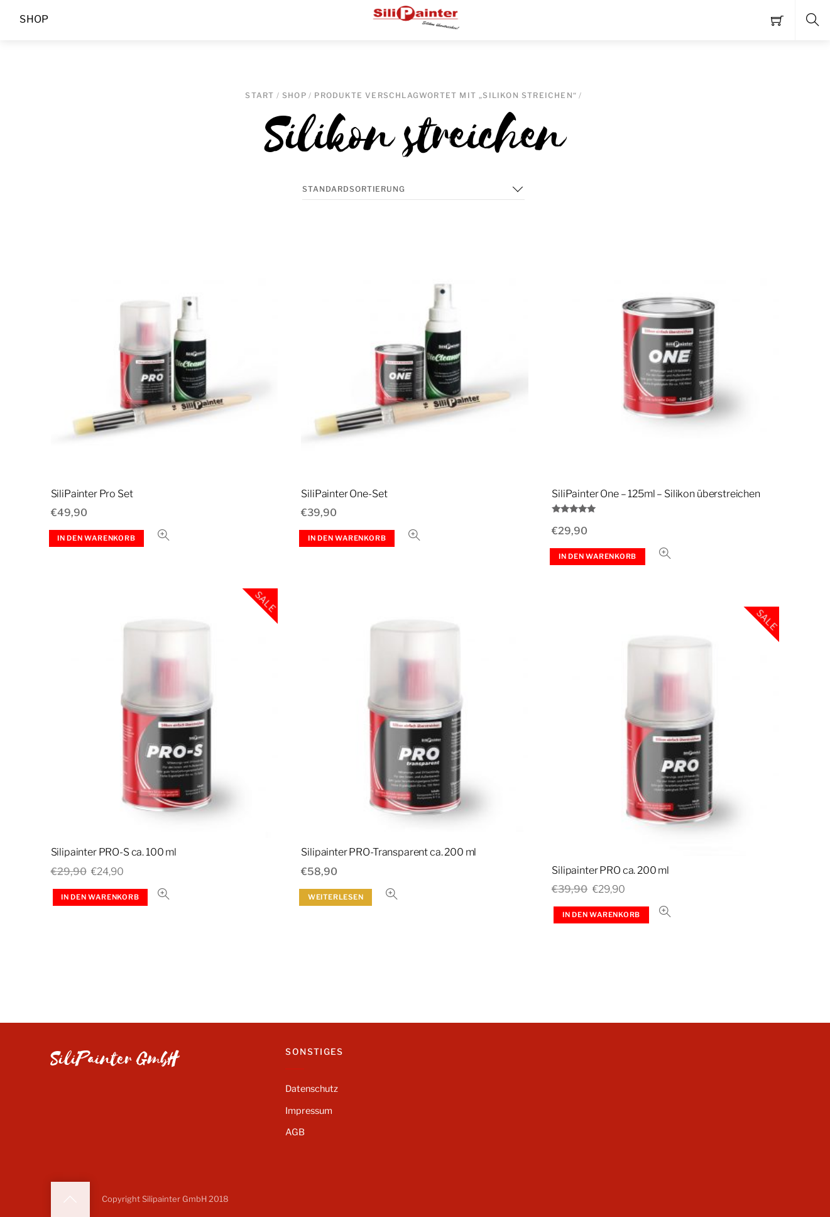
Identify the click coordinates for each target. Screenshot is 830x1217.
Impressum (308, 1110)
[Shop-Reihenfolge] (413, 189)
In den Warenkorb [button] (96, 538)
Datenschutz (311, 1088)
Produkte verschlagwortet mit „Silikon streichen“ (445, 95)
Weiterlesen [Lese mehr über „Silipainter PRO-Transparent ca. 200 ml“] (336, 897)
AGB (295, 1132)
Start (259, 95)
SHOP (294, 95)
